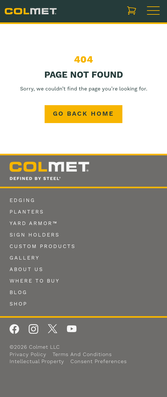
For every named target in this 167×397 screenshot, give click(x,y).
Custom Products (43, 246)
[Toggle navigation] (153, 11)
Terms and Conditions (82, 354)
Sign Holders (35, 234)
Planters (27, 211)
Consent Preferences (98, 361)
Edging (22, 200)
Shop (18, 304)
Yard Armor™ (34, 223)
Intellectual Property (37, 361)
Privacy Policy (28, 354)
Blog (18, 292)
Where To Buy (35, 281)
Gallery (25, 258)
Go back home (83, 114)
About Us (26, 269)
